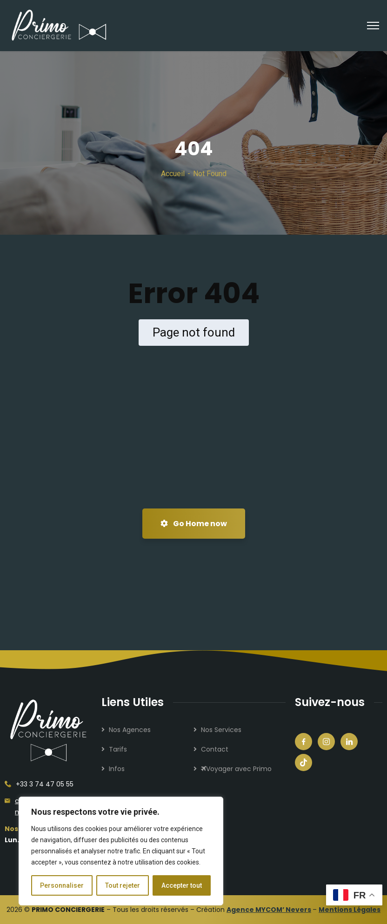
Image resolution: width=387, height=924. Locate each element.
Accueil (173, 173)
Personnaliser (62, 885)
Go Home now (193, 523)
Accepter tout (181, 885)
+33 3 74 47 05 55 (44, 784)
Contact (214, 749)
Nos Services (221, 729)
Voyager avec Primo (236, 768)
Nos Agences (130, 729)
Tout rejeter (122, 885)
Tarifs (118, 749)
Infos (117, 768)
